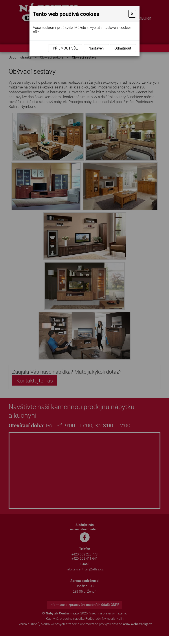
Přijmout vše (65, 48)
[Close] (132, 14)
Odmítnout (122, 48)
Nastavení (97, 48)
